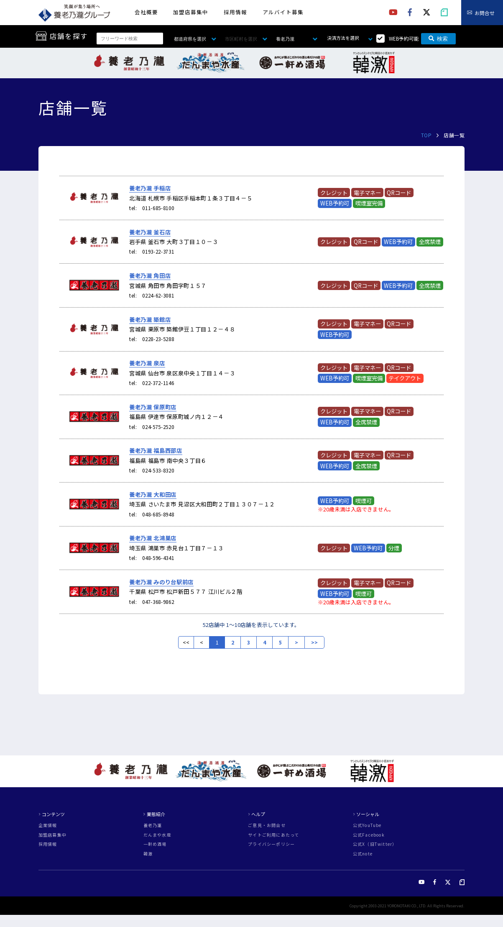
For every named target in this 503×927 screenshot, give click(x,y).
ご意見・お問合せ (267, 825)
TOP (426, 135)
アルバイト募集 (283, 12)
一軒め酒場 (155, 844)
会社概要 (146, 12)
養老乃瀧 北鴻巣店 (152, 538)
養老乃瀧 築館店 (150, 320)
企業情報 (47, 825)
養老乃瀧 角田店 (150, 276)
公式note (363, 854)
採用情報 (235, 12)
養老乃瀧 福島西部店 (155, 451)
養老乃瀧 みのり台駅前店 (161, 582)
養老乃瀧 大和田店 (152, 494)
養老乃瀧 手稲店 (150, 188)
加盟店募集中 (190, 12)
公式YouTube (367, 825)
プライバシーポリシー (271, 844)
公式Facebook (369, 835)
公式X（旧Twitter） (375, 844)
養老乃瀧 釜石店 (150, 232)
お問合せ (485, 12)
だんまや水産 (157, 835)
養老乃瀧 (152, 825)
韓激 (148, 854)
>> (314, 642)
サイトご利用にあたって (273, 835)
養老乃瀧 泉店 (147, 363)
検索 (438, 39)
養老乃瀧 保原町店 (152, 407)
